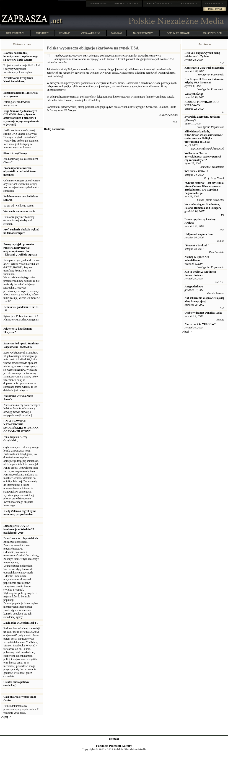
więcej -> (6, 716)
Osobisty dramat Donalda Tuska (203, 312)
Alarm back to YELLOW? (200, 324)
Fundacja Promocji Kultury (114, 745)
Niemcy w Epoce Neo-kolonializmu (197, 258)
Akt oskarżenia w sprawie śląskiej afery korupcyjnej (204, 299)
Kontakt (114, 738)
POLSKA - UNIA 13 (196, 171)
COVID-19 (64, 33)
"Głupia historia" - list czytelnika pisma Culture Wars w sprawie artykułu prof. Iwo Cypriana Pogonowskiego (203, 188)
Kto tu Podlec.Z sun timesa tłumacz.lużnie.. (200, 273)
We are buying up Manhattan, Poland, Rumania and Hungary (202, 206)
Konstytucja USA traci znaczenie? (204, 67)
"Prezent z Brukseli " (197, 245)
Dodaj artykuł (215, 8)
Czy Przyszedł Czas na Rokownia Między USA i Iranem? (203, 80)
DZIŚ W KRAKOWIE (178, 33)
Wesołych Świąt (193, 94)
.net (98, 3)
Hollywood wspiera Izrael (199, 234)
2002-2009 (116, 33)
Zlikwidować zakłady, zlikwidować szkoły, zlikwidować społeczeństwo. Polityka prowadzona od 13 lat (203, 136)
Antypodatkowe (193, 286)
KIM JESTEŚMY (15, 33)
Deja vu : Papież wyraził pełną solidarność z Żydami (202, 54)
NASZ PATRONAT (143, 33)
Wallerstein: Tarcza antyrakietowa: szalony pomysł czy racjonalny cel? (202, 157)
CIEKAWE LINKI (90, 33)
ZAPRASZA (126, 3)
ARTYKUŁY (42, 33)
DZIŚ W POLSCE (212, 33)
